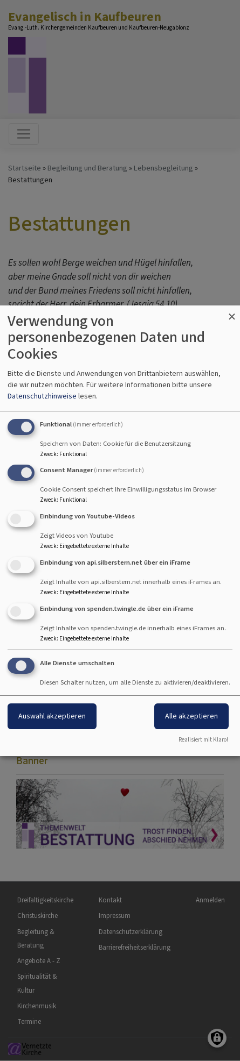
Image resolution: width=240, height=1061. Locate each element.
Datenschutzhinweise (42, 396)
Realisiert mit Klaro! (203, 740)
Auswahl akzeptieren (52, 716)
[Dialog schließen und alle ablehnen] (232, 312)
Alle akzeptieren (191, 716)
